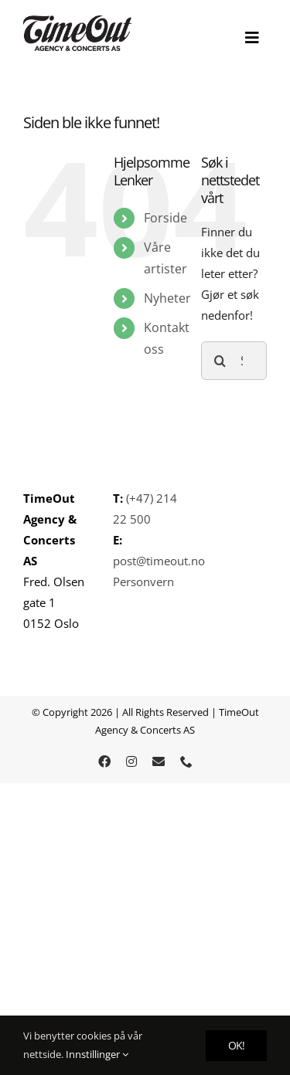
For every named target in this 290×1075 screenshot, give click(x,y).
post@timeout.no (159, 560)
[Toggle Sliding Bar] (252, 37)
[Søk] (220, 360)
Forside (165, 217)
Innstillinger (97, 1054)
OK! (236, 1045)
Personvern (143, 581)
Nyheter (167, 298)
